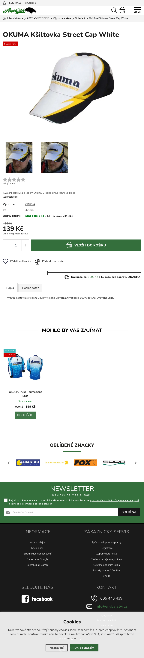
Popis (10, 288)
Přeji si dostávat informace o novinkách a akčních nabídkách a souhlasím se (74, 502)
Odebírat (129, 513)
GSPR (106, 576)
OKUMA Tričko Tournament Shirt (25, 394)
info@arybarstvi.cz (111, 607)
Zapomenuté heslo (106, 554)
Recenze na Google (37, 559)
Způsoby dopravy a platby (106, 543)
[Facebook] (37, 599)
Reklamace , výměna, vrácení (106, 559)
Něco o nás (37, 548)
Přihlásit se (30, 2)
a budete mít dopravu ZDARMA (119, 277)
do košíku (86, 245)
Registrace (106, 548)
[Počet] (16, 245)
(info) (47, 216)
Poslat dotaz (31, 288)
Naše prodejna (37, 543)
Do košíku (25, 416)
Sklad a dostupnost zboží (37, 554)
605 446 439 (111, 598)
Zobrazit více (10, 197)
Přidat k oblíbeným (17, 261)
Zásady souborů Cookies (107, 571)
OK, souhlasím (84, 648)
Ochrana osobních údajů (106, 565)
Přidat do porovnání (49, 261)
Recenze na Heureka (37, 565)
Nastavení (57, 648)
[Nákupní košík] (122, 10)
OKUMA (30, 204)
